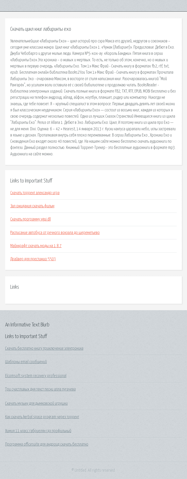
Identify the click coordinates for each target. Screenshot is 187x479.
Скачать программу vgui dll (30, 219)
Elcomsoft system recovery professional (35, 376)
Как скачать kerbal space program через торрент (42, 417)
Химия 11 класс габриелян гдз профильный (38, 431)
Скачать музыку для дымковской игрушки (36, 403)
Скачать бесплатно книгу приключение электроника (44, 348)
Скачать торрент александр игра (35, 193)
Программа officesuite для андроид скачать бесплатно (46, 444)
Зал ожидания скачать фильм (32, 206)
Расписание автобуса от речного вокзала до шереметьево (55, 233)
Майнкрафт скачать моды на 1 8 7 (36, 246)
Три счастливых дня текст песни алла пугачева (40, 389)
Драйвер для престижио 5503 (33, 259)
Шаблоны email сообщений (26, 362)
